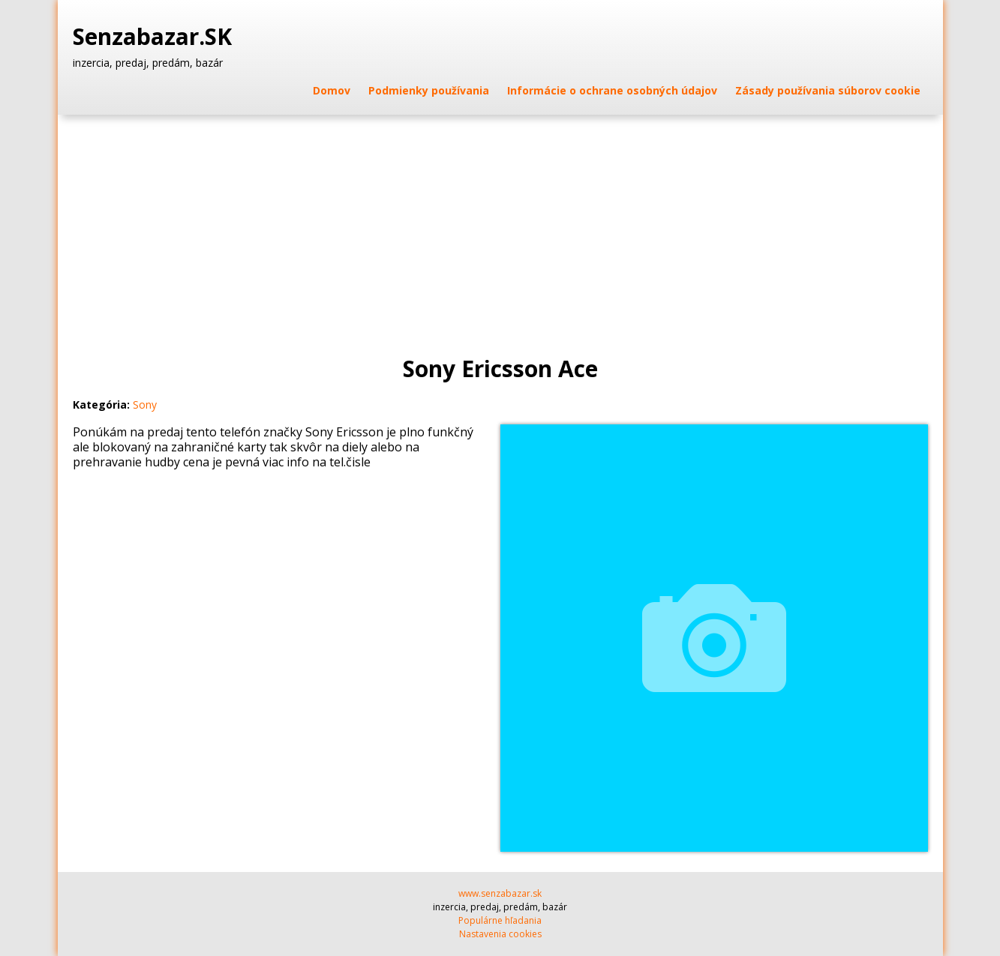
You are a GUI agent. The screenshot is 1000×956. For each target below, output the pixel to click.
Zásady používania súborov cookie (827, 90)
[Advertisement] (500, 227)
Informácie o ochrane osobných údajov (612, 90)
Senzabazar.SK (155, 36)
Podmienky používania (428, 90)
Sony (145, 404)
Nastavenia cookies (500, 934)
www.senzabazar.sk (500, 893)
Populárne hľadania (500, 920)
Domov (331, 90)
